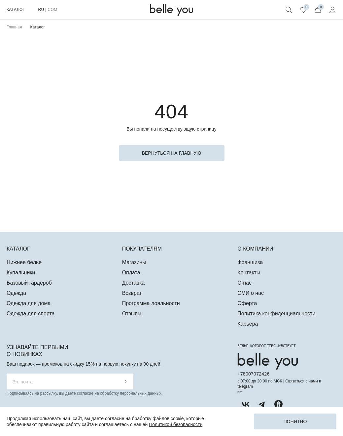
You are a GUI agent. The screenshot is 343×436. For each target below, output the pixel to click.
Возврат (132, 293)
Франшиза (250, 262)
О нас (244, 283)
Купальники (21, 272)
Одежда (16, 293)
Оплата (131, 272)
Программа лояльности (151, 303)
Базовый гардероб (29, 283)
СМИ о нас (250, 293)
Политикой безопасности (175, 424)
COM (52, 9)
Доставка (133, 283)
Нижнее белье (24, 262)
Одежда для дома (29, 303)
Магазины (134, 262)
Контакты (248, 272)
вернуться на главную (171, 153)
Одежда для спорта (30, 313)
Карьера (247, 324)
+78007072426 (253, 374)
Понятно (295, 421)
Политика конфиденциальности (276, 313)
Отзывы (132, 313)
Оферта (247, 303)
